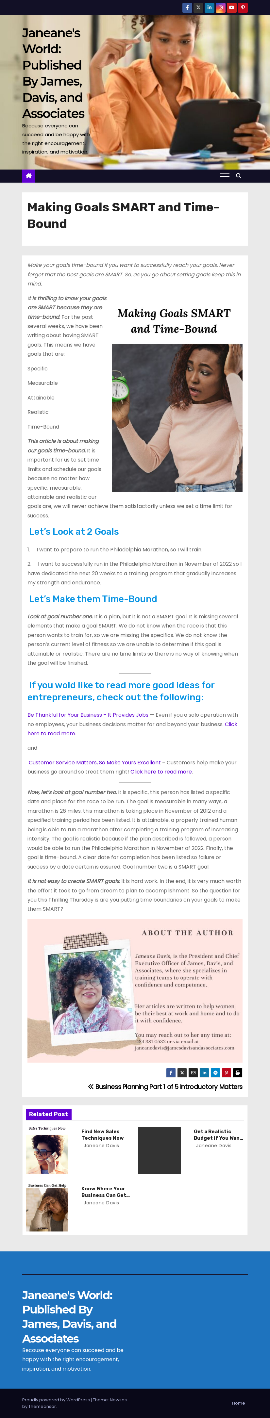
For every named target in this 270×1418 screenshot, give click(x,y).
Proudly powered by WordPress (56, 1400)
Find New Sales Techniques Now (102, 1135)
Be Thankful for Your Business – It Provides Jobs (87, 715)
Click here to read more (161, 771)
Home (238, 1403)
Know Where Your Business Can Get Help (103, 1195)
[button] (240, 176)
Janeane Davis (100, 1145)
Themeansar (42, 1406)
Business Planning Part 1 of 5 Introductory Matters (165, 1087)
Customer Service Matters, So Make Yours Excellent (95, 762)
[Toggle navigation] (225, 176)
